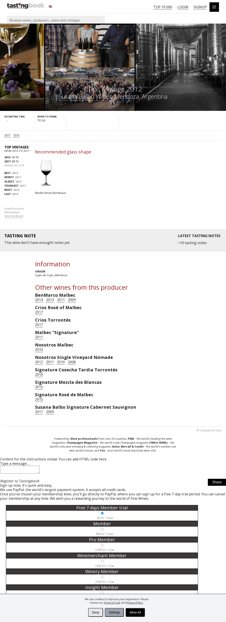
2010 (39, 349)
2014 (39, 299)
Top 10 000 (162, 7)
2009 (72, 299)
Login (182, 7)
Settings (114, 612)
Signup (200, 7)
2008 (72, 362)
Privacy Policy (134, 603)
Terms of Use (111, 603)
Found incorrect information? (14, 212)
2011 (61, 299)
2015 (16, 135)
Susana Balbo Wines (85, 96)
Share (217, 483)
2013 (50, 299)
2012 (39, 362)
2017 (7, 135)
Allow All (135, 612)
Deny (95, 612)
